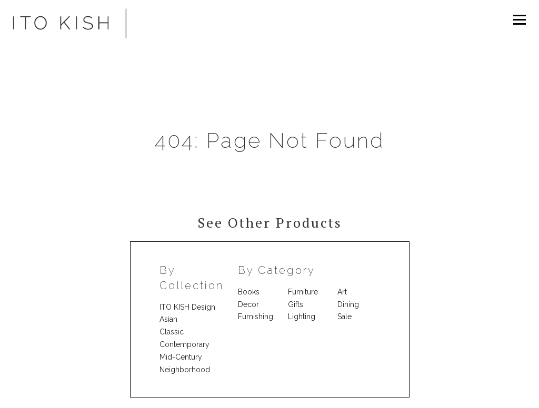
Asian (168, 319)
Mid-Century (180, 357)
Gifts (295, 304)
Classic (171, 332)
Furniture (303, 292)
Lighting (301, 316)
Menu (519, 19)
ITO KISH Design (187, 307)
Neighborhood (184, 369)
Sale (344, 316)
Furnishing (255, 316)
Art (342, 292)
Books (248, 292)
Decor (248, 304)
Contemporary (184, 344)
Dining (348, 304)
